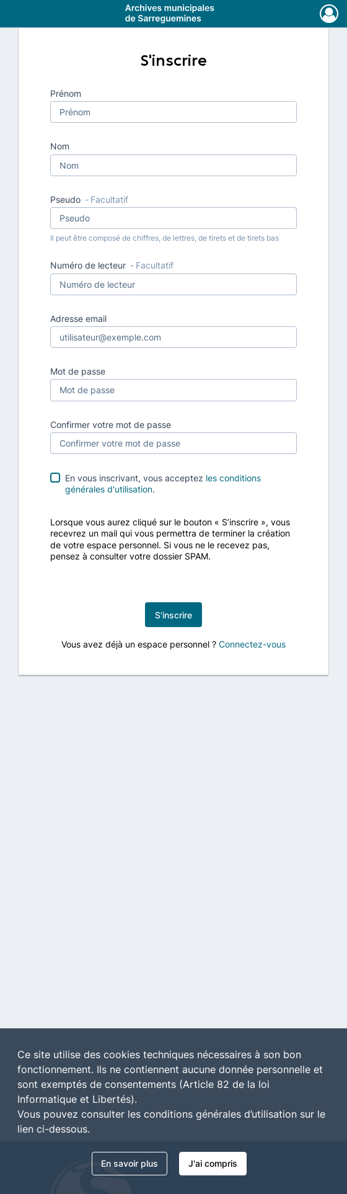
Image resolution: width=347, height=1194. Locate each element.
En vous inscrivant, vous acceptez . (163, 483)
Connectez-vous (252, 644)
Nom (59, 146)
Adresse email (78, 318)
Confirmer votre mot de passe (110, 424)
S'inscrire (173, 615)
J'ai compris (212, 1163)
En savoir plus (129, 1163)
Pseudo (89, 199)
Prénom (65, 93)
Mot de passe (77, 371)
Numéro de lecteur (112, 265)
